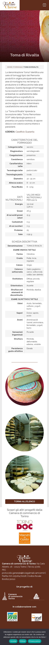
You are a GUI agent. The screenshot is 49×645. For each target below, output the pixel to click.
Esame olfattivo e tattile (24, 299)
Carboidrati (17, 222)
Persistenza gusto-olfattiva (15, 349)
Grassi (20, 211)
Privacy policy (34, 641)
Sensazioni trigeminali (17, 333)
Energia (19, 204)
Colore (19, 265)
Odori (20, 303)
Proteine (18, 230)
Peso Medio (17, 187)
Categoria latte (15, 147)
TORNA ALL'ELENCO (24, 501)
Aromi (20, 320)
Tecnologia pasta (14, 175)
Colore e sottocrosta (17, 270)
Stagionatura (16, 151)
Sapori (20, 313)
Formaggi (17, 67)
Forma (20, 254)
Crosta (19, 258)
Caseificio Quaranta (25, 132)
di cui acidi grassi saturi (15, 216)
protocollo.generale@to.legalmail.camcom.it (23, 574)
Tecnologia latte (15, 170)
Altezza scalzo (16, 183)
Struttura (18, 339)
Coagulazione (16, 155)
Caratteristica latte (16, 165)
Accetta (13, 641)
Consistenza (17, 159)
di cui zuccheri (16, 226)
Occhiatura (17, 279)
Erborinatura (17, 286)
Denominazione (15, 246)
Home (9, 67)
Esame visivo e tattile (24, 250)
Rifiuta (22, 641)
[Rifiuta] (45, 637)
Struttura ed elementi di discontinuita (16, 292)
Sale (20, 234)
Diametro (18, 179)
